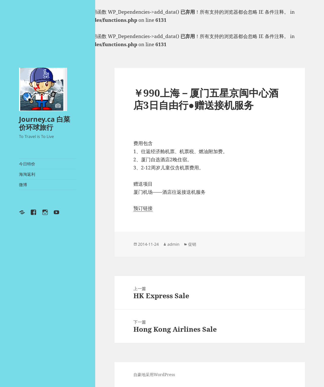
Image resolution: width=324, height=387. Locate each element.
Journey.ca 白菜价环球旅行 (44, 123)
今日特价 (27, 164)
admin (173, 244)
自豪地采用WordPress (154, 374)
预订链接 (143, 208)
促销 (192, 244)
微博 (23, 184)
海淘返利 (27, 174)
